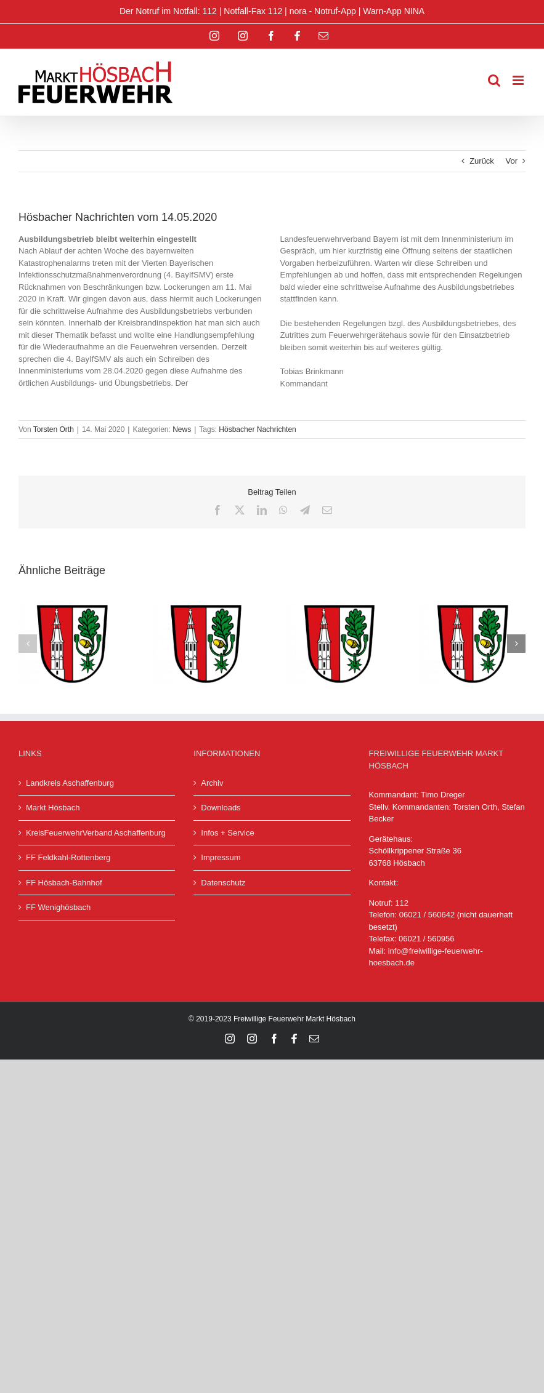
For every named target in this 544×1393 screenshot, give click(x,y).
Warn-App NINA (393, 11)
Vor (511, 161)
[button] (27, 643)
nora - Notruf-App (323, 11)
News (182, 429)
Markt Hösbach (52, 807)
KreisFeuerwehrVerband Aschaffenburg (96, 832)
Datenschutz (223, 882)
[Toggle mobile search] (494, 80)
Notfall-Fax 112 (253, 11)
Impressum (220, 857)
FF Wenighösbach (58, 907)
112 (401, 903)
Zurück (481, 161)
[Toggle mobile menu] (519, 80)
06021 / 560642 (427, 914)
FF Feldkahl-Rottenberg (68, 857)
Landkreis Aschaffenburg (70, 783)
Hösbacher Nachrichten (257, 429)
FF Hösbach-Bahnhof (64, 882)
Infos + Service (227, 832)
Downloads (220, 807)
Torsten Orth (53, 429)
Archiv (212, 783)
